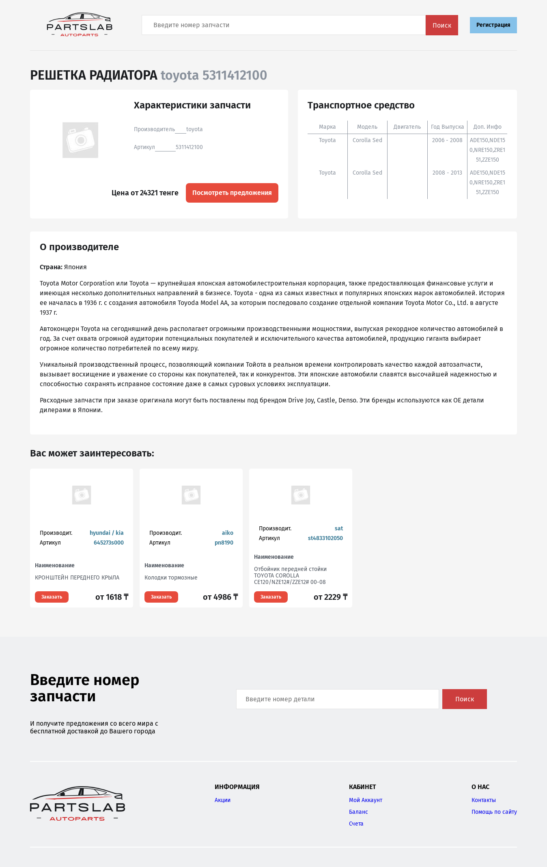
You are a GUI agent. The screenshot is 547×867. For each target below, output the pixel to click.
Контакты (484, 800)
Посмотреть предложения (232, 193)
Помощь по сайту (494, 812)
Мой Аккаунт (365, 800)
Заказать (51, 597)
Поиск (442, 25)
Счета (356, 823)
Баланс (358, 812)
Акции (222, 800)
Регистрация (493, 25)
